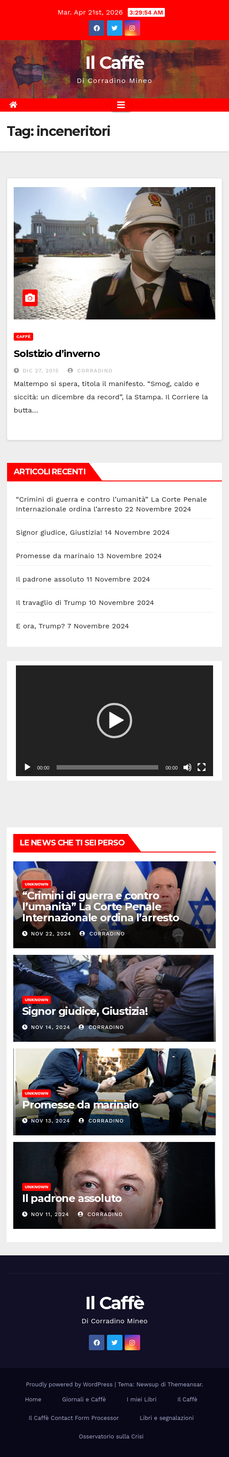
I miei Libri (141, 1399)
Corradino (90, 371)
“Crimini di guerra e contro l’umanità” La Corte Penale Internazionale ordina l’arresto (100, 906)
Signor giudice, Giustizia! (59, 532)
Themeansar (185, 1384)
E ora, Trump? (40, 626)
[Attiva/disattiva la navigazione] (121, 105)
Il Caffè (114, 62)
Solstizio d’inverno (57, 354)
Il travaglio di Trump (51, 602)
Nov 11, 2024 (50, 1214)
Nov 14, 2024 (50, 1027)
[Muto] (187, 767)
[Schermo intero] (201, 767)
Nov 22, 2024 (51, 934)
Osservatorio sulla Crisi (111, 1436)
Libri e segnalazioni (167, 1418)
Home (33, 1399)
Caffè (23, 336)
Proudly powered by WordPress (70, 1384)
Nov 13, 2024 (50, 1121)
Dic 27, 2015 (41, 371)
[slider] (108, 767)
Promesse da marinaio (55, 556)
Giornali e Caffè (84, 1399)
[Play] (27, 767)
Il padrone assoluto (50, 579)
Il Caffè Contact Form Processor (74, 1418)
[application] (114, 720)
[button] (114, 720)
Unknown (36, 884)
